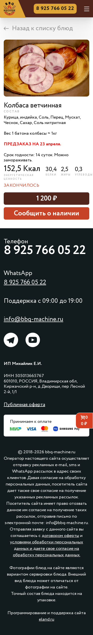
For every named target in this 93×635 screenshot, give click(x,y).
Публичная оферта (24, 404)
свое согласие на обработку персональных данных (46, 551)
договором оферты (60, 536)
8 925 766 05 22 (55, 8)
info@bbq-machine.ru (33, 319)
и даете (37, 548)
